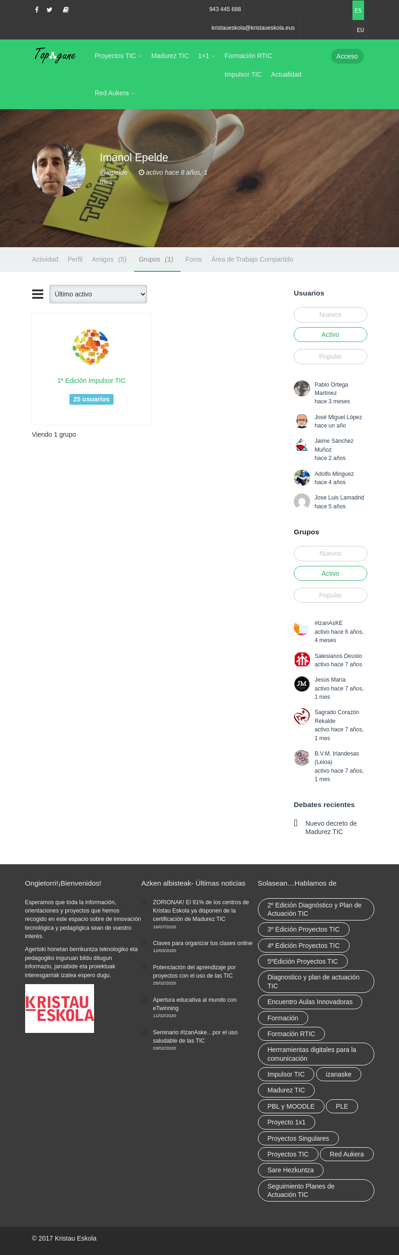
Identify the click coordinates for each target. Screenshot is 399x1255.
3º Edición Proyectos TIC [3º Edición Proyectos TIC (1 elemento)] (304, 929)
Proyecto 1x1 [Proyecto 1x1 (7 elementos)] (287, 1122)
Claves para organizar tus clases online (203, 943)
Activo (330, 334)
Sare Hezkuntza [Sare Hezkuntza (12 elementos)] (291, 1170)
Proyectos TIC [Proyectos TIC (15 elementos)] (288, 1154)
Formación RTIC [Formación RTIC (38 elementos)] (291, 1034)
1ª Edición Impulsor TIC (91, 380)
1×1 (204, 55)
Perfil (75, 259)
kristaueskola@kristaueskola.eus (253, 28)
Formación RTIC (248, 55)
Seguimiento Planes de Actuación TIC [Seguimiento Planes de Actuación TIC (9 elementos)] (301, 1190)
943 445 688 (225, 9)
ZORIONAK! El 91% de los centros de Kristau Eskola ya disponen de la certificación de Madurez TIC (201, 911)
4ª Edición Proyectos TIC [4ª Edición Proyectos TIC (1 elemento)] (304, 945)
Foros (193, 259)
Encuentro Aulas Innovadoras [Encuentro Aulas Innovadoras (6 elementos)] (310, 1001)
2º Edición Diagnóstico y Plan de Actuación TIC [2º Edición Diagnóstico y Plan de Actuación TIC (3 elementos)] (315, 909)
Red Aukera (112, 93)
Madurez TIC (170, 55)
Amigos (110, 259)
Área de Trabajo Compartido (252, 259)
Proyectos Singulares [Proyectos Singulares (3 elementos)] (298, 1138)
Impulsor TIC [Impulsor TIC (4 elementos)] (286, 1074)
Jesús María (330, 680)
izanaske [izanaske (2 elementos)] (339, 1074)
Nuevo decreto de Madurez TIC (331, 827)
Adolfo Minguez (334, 474)
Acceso (347, 56)
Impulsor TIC (243, 74)
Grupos (157, 259)
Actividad (45, 259)
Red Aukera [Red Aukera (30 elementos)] (347, 1154)
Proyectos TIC (115, 55)
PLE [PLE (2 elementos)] (342, 1106)
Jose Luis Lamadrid (339, 497)
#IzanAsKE (329, 623)
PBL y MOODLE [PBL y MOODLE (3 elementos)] (291, 1106)
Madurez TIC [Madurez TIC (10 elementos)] (286, 1090)
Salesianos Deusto (338, 656)
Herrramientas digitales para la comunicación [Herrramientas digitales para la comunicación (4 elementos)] (312, 1054)
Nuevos (330, 314)
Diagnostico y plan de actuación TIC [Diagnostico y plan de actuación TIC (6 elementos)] (314, 981)
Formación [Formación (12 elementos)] (283, 1018)
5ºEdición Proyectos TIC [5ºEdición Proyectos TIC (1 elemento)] (303, 961)
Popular (330, 356)
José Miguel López (338, 417)
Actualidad (286, 74)
